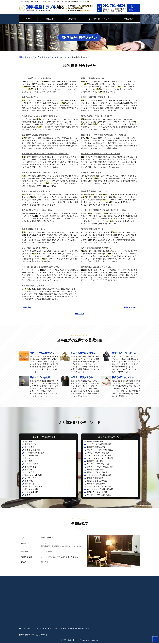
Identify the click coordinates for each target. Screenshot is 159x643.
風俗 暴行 (29, 495)
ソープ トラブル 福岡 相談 (98, 453)
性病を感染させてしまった (92, 173)
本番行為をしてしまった (32, 97)
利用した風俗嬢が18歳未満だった (95, 78)
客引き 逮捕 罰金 (32, 489)
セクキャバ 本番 (31, 464)
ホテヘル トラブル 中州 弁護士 (100, 450)
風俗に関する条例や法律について (36, 135)
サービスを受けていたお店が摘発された (38, 78)
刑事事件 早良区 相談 (96, 447)
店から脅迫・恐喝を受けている (35, 248)
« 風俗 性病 (26, 307)
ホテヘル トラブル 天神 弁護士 (100, 486)
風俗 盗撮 (29, 441)
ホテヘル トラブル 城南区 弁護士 (101, 489)
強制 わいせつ (30, 484)
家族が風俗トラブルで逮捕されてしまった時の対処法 (103, 135)
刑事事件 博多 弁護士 (96, 441)
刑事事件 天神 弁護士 (96, 461)
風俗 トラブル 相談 (33, 450)
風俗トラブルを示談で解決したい (36, 191)
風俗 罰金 (29, 461)
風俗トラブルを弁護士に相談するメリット (39, 173)
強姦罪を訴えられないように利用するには (39, 116)
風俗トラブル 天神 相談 (97, 481)
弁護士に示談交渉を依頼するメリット (97, 97)
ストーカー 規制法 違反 (34, 453)
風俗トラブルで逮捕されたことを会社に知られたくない (45, 154)
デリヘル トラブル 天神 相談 (99, 455)
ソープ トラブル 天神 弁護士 (99, 495)
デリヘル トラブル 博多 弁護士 (100, 475)
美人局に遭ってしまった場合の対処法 (38, 210)
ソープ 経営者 (30, 478)
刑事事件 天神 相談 (95, 470)
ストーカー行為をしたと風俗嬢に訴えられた (40, 267)
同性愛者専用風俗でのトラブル (94, 191)
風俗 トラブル (30, 444)
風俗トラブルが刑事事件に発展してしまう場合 (100, 154)
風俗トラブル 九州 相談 (97, 492)
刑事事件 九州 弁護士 (96, 484)
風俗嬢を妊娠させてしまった (34, 229)
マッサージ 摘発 (31, 455)
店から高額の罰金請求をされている (96, 248)
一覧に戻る (79, 314)
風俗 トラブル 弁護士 (33, 486)
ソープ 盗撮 (29, 472)
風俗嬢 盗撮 (29, 447)
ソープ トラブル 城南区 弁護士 (100, 444)
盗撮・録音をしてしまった (33, 286)
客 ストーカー (30, 458)
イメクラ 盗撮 (30, 467)
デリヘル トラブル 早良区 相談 (100, 467)
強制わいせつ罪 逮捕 (33, 475)
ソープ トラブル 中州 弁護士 (99, 464)
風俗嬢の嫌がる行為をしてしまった (96, 267)
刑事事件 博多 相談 (95, 478)
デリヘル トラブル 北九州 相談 (100, 458)
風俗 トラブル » (130, 307)
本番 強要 (29, 470)
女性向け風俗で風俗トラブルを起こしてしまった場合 (103, 210)
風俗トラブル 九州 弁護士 (98, 472)
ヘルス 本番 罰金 (32, 492)
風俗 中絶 (29, 481)
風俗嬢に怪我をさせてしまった (94, 229)
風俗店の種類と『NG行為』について (96, 116)
